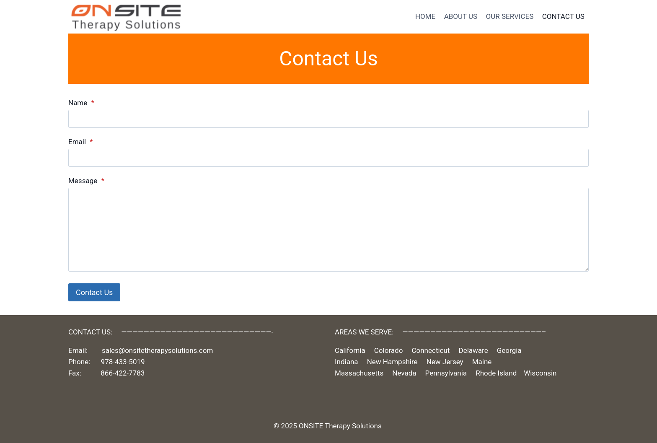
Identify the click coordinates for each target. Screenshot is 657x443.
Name (81, 102)
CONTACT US (563, 16)
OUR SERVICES (510, 16)
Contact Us (94, 292)
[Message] (328, 230)
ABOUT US (461, 16)
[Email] (328, 158)
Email (80, 141)
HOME (425, 16)
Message (86, 180)
